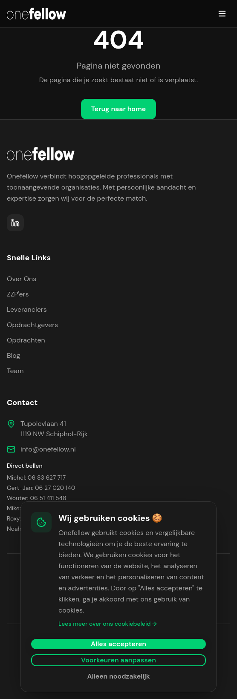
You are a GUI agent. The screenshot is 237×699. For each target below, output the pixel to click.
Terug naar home (118, 108)
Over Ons (21, 278)
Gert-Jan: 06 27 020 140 (41, 488)
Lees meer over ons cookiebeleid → (107, 623)
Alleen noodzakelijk (118, 676)
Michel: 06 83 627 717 (36, 477)
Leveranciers (27, 309)
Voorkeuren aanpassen (118, 660)
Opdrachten (26, 340)
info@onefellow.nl (48, 449)
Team (15, 370)
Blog (13, 355)
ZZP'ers (18, 294)
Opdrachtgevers (32, 324)
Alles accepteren (118, 643)
